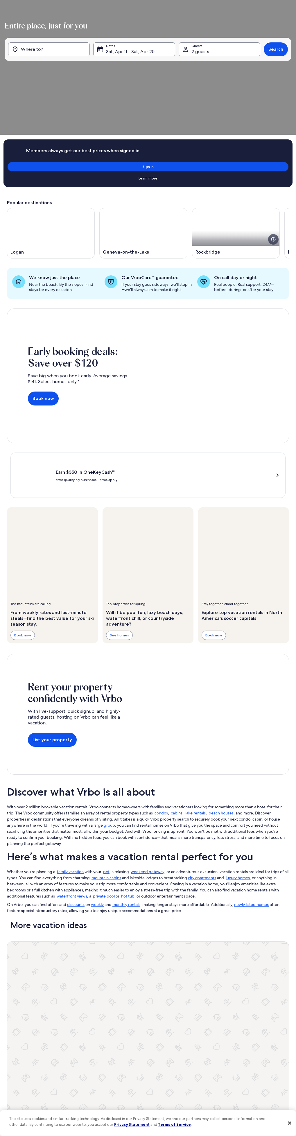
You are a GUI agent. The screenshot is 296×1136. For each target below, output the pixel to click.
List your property (52, 658)
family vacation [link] (70, 790)
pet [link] (106, 790)
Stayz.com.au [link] (213, 1036)
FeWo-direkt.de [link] (215, 1018)
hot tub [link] (127, 814)
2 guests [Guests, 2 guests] (199, 72)
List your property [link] (21, 999)
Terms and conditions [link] (122, 1046)
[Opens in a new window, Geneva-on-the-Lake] (143, 163)
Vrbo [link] (207, 999)
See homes (119, 554)
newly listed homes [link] (251, 823)
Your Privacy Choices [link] (121, 1074)
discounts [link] (76, 823)
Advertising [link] (16, 1064)
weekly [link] (97, 823)
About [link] (110, 999)
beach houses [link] (221, 731)
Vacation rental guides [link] (24, 1036)
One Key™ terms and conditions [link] (130, 1036)
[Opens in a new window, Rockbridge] (236, 163)
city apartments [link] (202, 796)
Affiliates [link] (112, 1018)
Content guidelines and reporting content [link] (138, 1083)
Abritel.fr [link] (210, 1008)
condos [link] (161, 731)
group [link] (109, 743)
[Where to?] (50, 70)
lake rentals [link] (195, 731)
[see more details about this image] (273, 169)
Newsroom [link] (113, 1027)
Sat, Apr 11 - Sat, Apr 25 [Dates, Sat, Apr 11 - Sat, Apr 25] (131, 72)
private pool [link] (104, 814)
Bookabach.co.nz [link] (216, 1027)
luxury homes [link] (238, 796)
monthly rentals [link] (126, 823)
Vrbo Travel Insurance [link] (24, 1055)
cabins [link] (176, 731)
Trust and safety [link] (19, 1018)
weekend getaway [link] (147, 790)
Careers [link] (111, 1008)
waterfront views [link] (72, 814)
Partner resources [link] (20, 1027)
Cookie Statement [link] (119, 1064)
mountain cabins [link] (106, 796)
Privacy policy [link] (115, 1055)
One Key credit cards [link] (23, 1046)
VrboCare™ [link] (15, 1008)
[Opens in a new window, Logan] (51, 163)
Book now (43, 321)
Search (273, 69)
